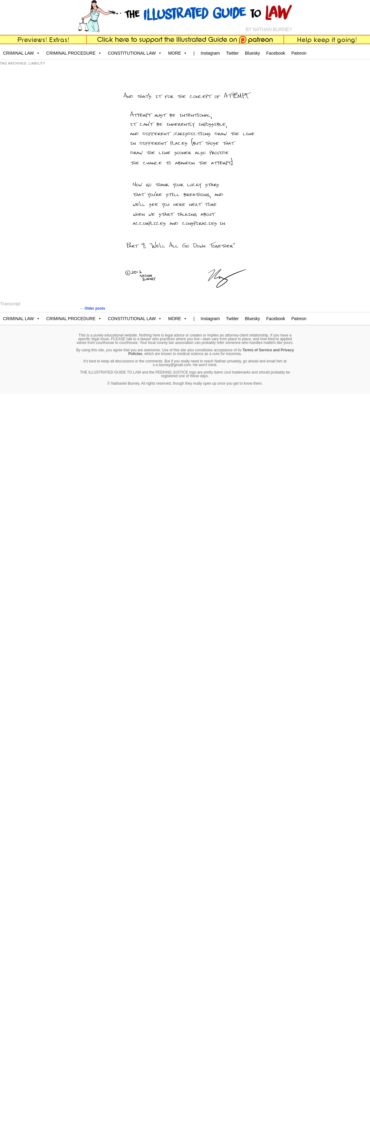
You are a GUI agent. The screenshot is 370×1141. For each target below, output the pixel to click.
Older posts (92, 308)
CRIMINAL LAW (21, 53)
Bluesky (252, 53)
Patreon (298, 53)
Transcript (10, 303)
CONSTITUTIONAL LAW (135, 53)
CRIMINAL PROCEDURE (74, 53)
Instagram (210, 53)
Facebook (275, 53)
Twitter (232, 53)
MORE (177, 53)
